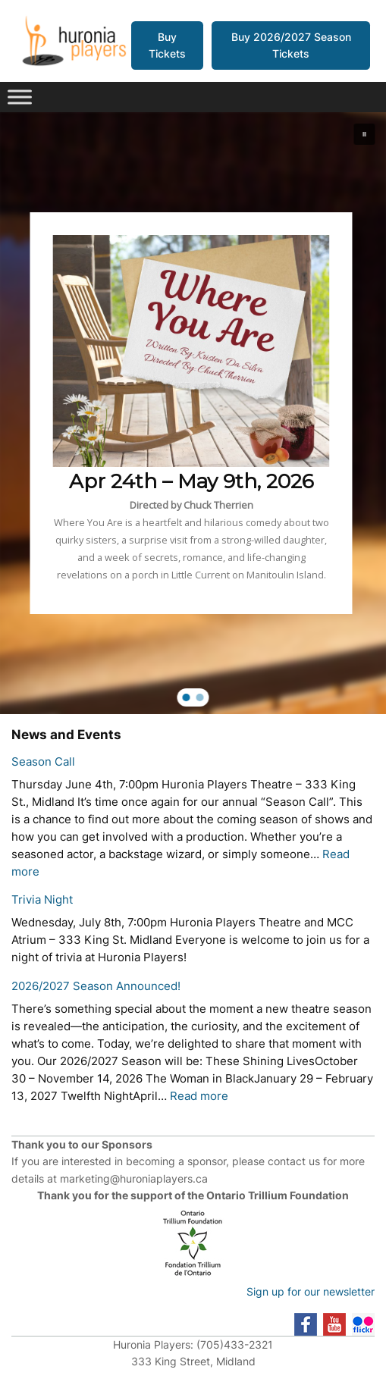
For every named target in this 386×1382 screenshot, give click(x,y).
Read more (199, 1096)
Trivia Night (42, 900)
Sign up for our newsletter (310, 1291)
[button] (364, 134)
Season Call (43, 762)
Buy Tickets (167, 45)
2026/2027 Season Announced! (95, 986)
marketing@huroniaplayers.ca (134, 1178)
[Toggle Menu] (20, 97)
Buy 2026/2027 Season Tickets (291, 45)
